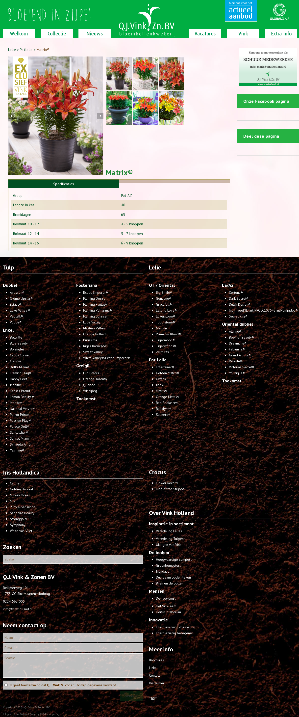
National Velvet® (22, 408)
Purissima (90, 340)
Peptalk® (16, 316)
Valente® (235, 361)
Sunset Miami (19, 438)
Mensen (156, 591)
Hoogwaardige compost (174, 559)
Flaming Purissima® (97, 310)
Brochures (156, 660)
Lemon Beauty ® (22, 397)
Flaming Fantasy (95, 304)
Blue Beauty (19, 343)
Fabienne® (237, 349)
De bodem (159, 552)
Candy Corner (20, 355)
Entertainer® (165, 367)
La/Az (227, 285)
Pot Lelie (158, 360)
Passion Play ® (20, 420)
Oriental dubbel (237, 324)
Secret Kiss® (238, 316)
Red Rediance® (167, 402)
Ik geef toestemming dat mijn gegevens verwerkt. (63, 685)
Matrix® (161, 391)
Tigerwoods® (166, 346)
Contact (154, 675)
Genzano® (163, 298)
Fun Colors (91, 373)
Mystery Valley (94, 328)
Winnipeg (90, 391)
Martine (161, 328)
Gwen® (161, 379)
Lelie (12, 49)
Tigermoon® (165, 340)
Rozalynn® (164, 408)
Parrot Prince (19, 414)
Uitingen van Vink (168, 544)
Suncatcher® (19, 432)
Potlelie (26, 49)
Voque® (16, 322)
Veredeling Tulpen (170, 538)
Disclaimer (156, 683)
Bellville (16, 337)
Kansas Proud (20, 391)
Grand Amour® (240, 355)
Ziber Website (21, 714)
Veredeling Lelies (169, 531)
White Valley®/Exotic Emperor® (106, 358)
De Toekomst (165, 598)
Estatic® (15, 304)
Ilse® (160, 385)
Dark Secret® (239, 298)
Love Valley (91, 322)
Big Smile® (164, 292)
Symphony (17, 525)
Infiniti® (15, 385)
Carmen (15, 483)
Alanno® (235, 331)
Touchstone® (165, 322)
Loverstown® (165, 316)
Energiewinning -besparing (175, 627)
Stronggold (18, 519)
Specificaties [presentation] (63, 184)
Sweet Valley (93, 352)
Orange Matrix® (167, 397)
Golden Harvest (21, 489)
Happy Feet (18, 379)
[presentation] (174, 181)
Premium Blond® (168, 334)
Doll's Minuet (19, 367)
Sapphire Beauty (22, 513)
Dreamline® (238, 343)
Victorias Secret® (241, 367)
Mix (12, 501)
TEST (153, 698)
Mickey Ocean (20, 495)
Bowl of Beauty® (241, 337)
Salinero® (163, 414)
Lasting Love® (166, 310)
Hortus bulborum (168, 612)
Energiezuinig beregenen (175, 633)
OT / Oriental (162, 285)
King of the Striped (170, 489)
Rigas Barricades (95, 346)
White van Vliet (21, 531)
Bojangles (17, 349)
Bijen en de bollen (169, 583)
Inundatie (163, 571)
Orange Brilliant (94, 334)
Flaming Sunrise (95, 316)
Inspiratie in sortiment (171, 524)
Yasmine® (17, 450)
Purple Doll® (19, 426)
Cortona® (236, 292)
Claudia (15, 361)
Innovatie (158, 620)
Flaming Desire (94, 298)
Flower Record (167, 483)
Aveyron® (17, 292)
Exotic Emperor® (95, 292)
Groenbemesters (168, 565)
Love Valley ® (20, 310)
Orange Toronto (95, 379)
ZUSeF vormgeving (49, 714)
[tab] (63, 183)
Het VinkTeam (166, 606)
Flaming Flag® (20, 373)
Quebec (89, 385)
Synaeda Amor (21, 444)
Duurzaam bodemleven (173, 577)
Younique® (237, 373)
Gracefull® (164, 304)
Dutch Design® (239, 304)
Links (152, 667)
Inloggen (7, 714)
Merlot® (16, 402)
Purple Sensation (22, 507)
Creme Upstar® (21, 298)
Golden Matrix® (167, 373)
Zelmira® (163, 352)
